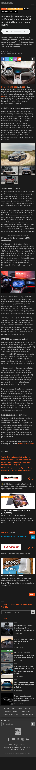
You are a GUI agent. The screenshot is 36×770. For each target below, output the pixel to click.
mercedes (26, 9)
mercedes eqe (13, 11)
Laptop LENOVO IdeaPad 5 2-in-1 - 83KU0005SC (16, 511)
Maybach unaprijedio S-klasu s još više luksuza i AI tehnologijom (24, 641)
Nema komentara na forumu (13, 537)
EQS (15, 87)
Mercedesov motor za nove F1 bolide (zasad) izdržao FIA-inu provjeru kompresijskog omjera (24, 670)
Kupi (32, 532)
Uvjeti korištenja (19, 745)
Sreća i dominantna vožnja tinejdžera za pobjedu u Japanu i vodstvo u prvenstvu (24, 628)
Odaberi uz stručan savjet (12, 575)
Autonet (20, 9)
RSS (10, 745)
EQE (23, 87)
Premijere (4, 9)
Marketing (14, 749)
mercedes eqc (5, 11)
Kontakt (22, 749)
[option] (18, 508)
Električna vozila (12, 9)
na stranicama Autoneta (26, 444)
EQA (3, 87)
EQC (11, 87)
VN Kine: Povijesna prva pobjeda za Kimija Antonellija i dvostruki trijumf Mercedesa (24, 655)
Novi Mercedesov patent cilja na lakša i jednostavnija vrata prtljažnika (24, 684)
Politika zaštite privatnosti (13, 747)
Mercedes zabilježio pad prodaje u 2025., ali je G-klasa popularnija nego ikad (24, 698)
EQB (7, 87)
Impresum (26, 747)
